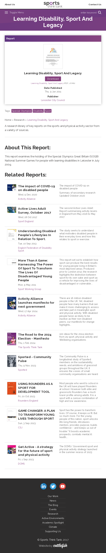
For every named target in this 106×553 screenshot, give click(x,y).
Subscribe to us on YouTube (62, 486)
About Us (10, 4)
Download (53, 78)
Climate (53, 527)
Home (8, 119)
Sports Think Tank (51, 539)
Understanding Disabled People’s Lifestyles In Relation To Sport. (37, 235)
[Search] (99, 12)
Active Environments (53, 518)
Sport (48, 110)
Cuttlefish (60, 546)
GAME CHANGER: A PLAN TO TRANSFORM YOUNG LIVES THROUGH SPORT (36, 414)
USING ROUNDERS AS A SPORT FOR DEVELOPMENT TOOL (35, 387)
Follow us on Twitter (53, 486)
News (53, 500)
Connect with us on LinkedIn (43, 486)
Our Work (53, 496)
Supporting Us (53, 531)
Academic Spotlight (53, 522)
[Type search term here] (77, 12)
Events (53, 509)
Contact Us (95, 4)
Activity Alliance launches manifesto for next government (36, 302)
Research (19, 119)
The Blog (53, 505)
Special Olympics (21, 110)
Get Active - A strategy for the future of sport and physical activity (35, 450)
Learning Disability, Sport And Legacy (53, 73)
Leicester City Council (53, 100)
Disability (38, 110)
